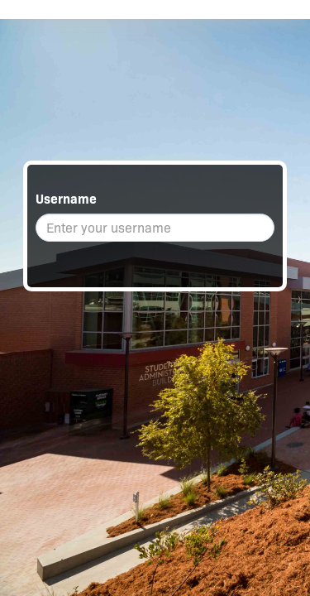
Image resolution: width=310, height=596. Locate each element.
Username (66, 199)
